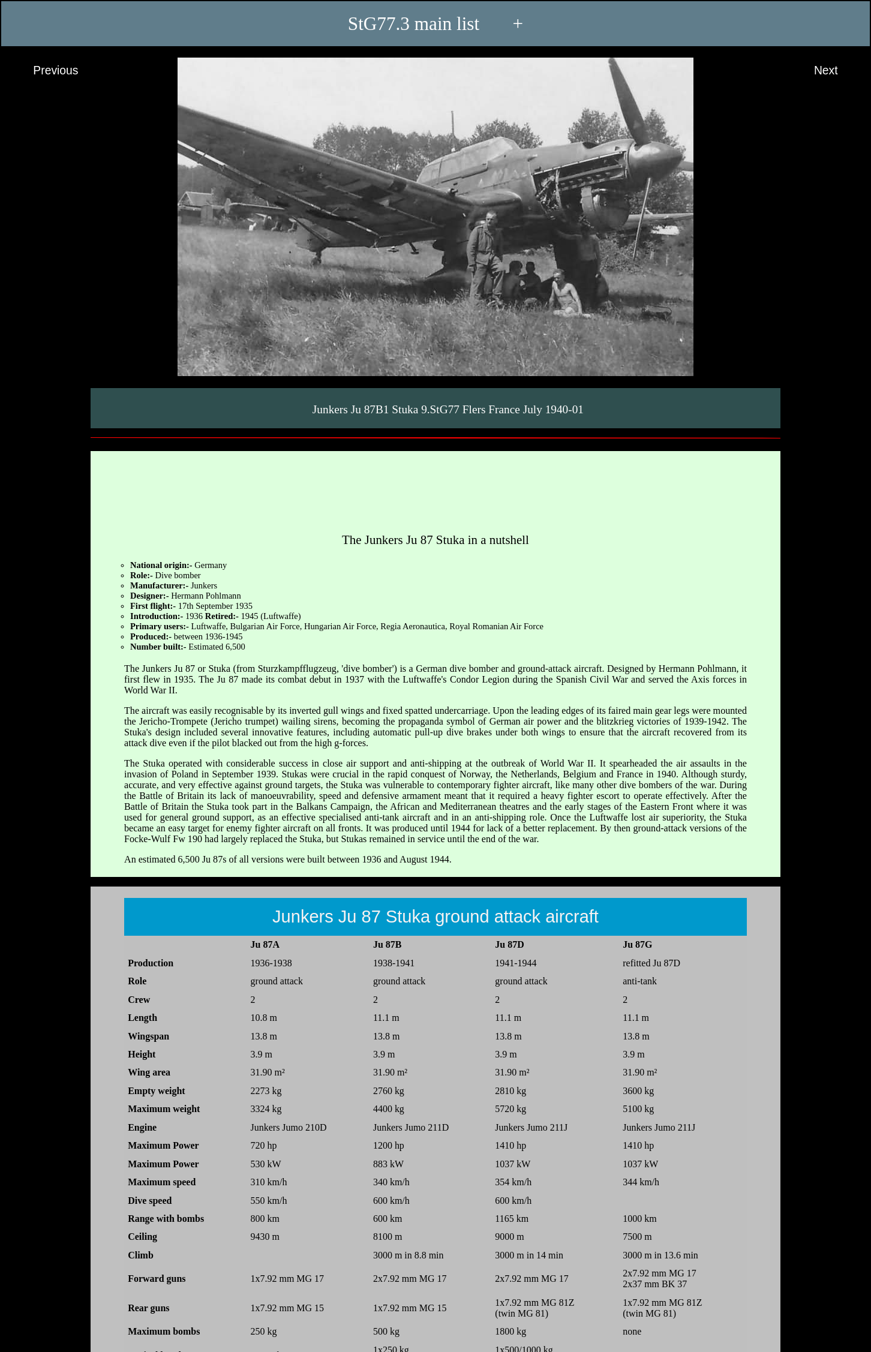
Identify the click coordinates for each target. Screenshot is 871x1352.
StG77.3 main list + (435, 23)
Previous (45, 70)
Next (837, 70)
